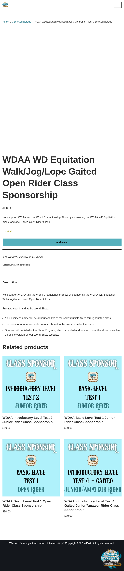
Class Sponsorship (21, 21)
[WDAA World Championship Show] (5, 4)
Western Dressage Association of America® (34, 543)
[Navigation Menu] (118, 5)
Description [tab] (9, 282)
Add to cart (62, 242)
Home (5, 21)
